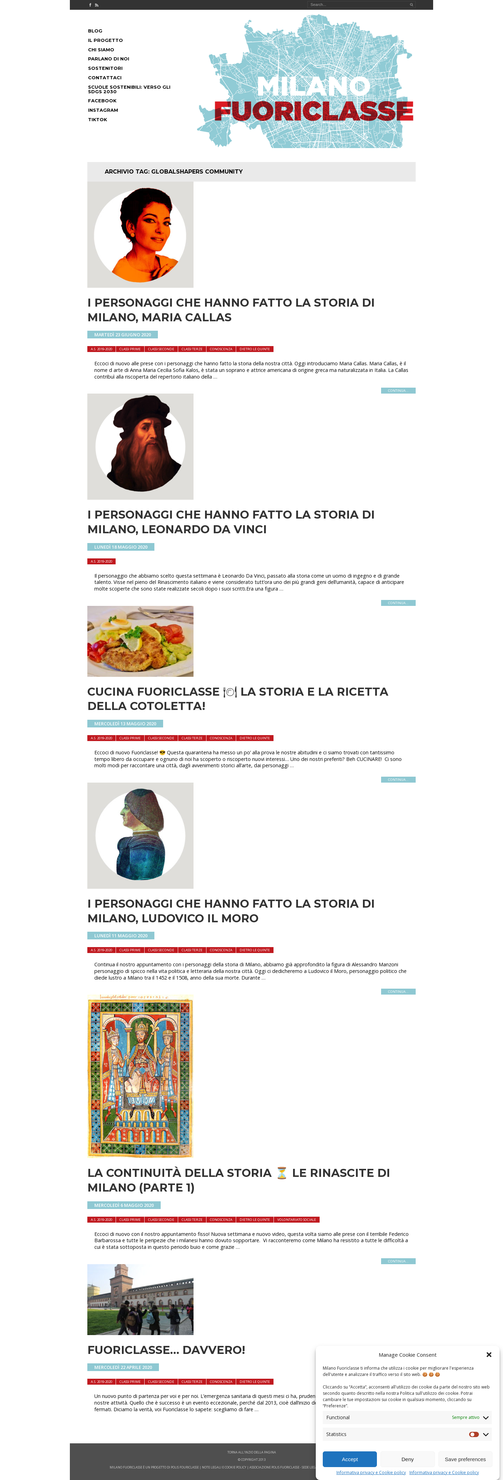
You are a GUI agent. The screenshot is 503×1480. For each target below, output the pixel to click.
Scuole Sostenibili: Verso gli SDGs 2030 (129, 89)
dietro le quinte (255, 349)
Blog (95, 31)
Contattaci (105, 77)
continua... (398, 390)
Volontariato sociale (296, 1219)
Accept (350, 1463)
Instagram (103, 110)
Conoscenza (221, 349)
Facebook (102, 100)
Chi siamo (101, 49)
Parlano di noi (108, 58)
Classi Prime (130, 349)
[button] (489, 1358)
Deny (407, 1463)
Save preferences (465, 1463)
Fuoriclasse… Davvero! (166, 1350)
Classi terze (192, 349)
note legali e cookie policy (224, 1467)
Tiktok (97, 119)
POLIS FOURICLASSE (185, 1467)
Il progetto (105, 40)
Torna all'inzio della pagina (251, 1452)
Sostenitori (105, 68)
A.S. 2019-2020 (101, 349)
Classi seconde (161, 349)
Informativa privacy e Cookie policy (371, 1477)
